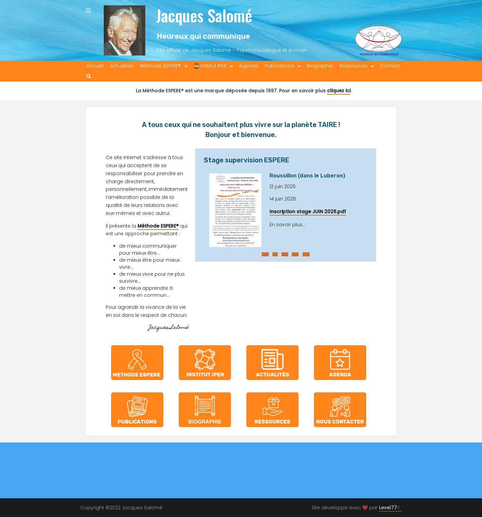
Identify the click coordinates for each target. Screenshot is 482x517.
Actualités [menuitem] (122, 65)
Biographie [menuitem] (320, 65)
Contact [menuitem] (390, 65)
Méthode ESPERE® (158, 226)
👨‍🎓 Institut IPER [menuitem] (209, 65)
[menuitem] (88, 76)
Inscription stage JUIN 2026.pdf (307, 211)
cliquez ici (338, 90)
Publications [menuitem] (279, 65)
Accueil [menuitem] (94, 65)
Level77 (390, 507)
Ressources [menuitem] (353, 65)
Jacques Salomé (204, 15)
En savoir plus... (287, 224)
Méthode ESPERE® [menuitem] (160, 65)
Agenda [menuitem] (248, 65)
